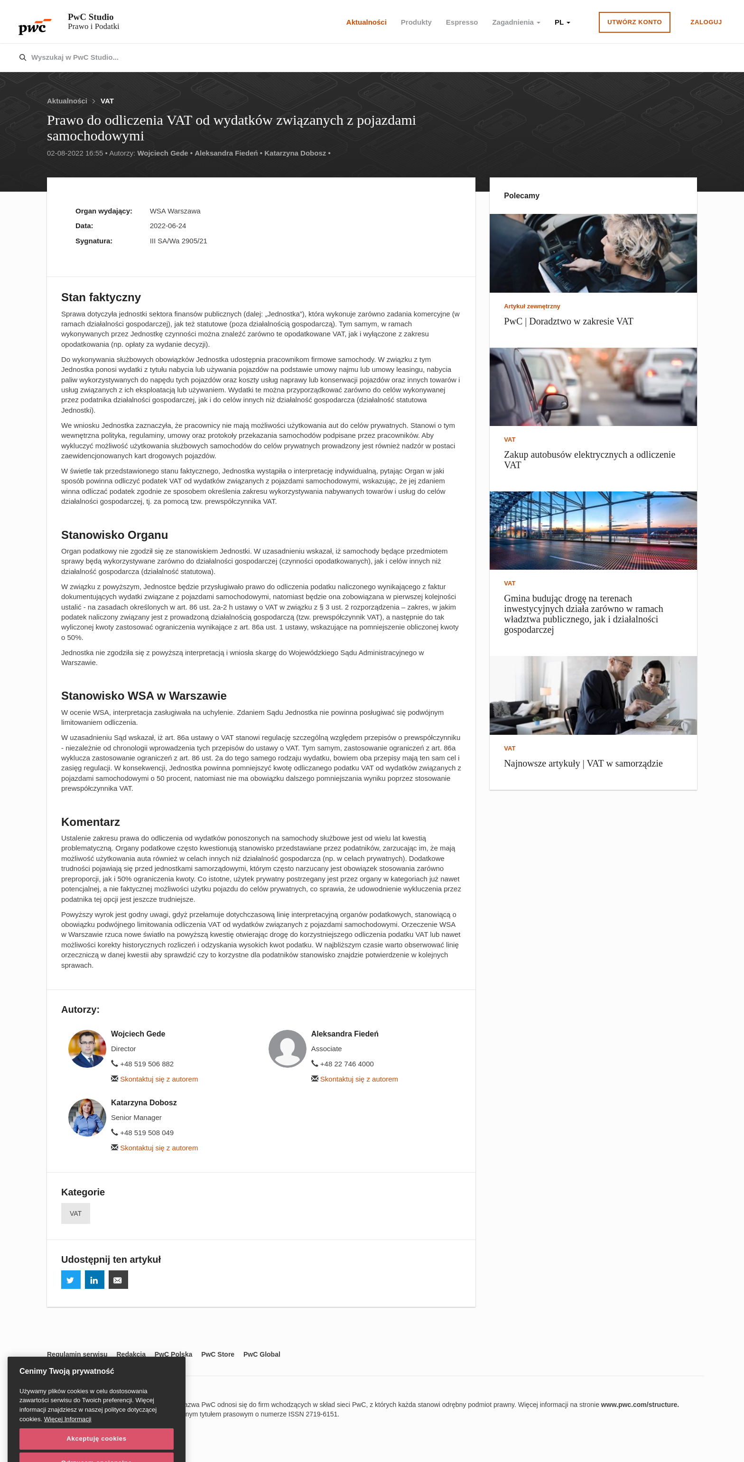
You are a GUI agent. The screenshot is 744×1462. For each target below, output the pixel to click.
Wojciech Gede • (165, 153)
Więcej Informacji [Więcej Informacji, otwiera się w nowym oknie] (68, 1437)
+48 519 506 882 (142, 1064)
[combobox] (352, 58)
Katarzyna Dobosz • (297, 153)
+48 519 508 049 (142, 1133)
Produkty (416, 22)
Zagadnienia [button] (516, 22)
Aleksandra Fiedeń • (228, 153)
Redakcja (130, 1354)
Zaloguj (706, 22)
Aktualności (366, 22)
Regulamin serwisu (77, 1354)
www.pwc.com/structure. (640, 1404)
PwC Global (261, 1354)
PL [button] (562, 22)
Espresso (462, 22)
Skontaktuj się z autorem (154, 1079)
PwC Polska (173, 1354)
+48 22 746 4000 (342, 1064)
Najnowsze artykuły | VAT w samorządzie (583, 763)
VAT (107, 101)
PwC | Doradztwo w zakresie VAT (568, 321)
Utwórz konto (634, 22)
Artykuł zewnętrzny (532, 306)
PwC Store (217, 1354)
